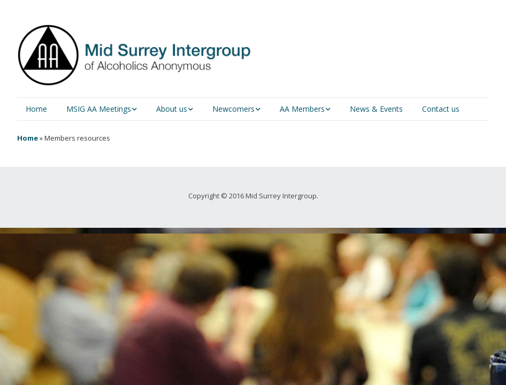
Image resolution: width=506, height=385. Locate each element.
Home (36, 109)
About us (171, 109)
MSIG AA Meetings (98, 109)
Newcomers (233, 109)
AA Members (302, 109)
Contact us (440, 109)
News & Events (376, 109)
